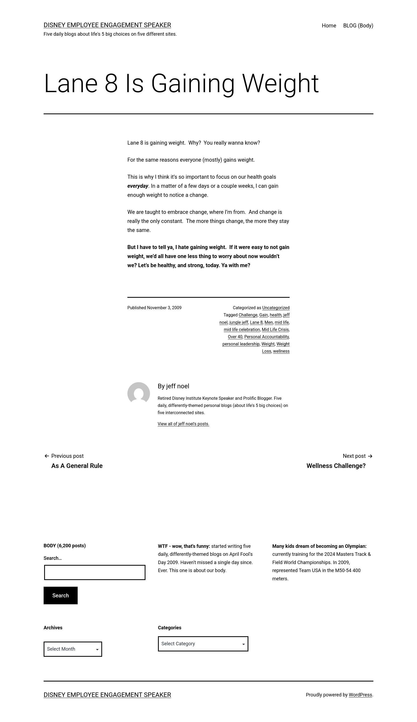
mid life (282, 322)
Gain (263, 314)
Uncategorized (276, 307)
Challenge (248, 314)
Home (329, 25)
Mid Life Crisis (275, 329)
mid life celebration (242, 329)
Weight (267, 343)
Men (269, 322)
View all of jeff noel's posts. (183, 423)
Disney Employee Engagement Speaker (107, 25)
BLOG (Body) (358, 25)
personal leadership (241, 343)
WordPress (360, 694)
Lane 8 (256, 322)
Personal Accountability (266, 336)
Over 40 (235, 336)
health (276, 314)
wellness (281, 351)
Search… (53, 558)
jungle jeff (239, 322)
